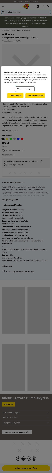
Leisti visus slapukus (35, 96)
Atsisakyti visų (15, 96)
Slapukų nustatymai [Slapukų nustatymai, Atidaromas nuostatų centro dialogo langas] (25, 89)
